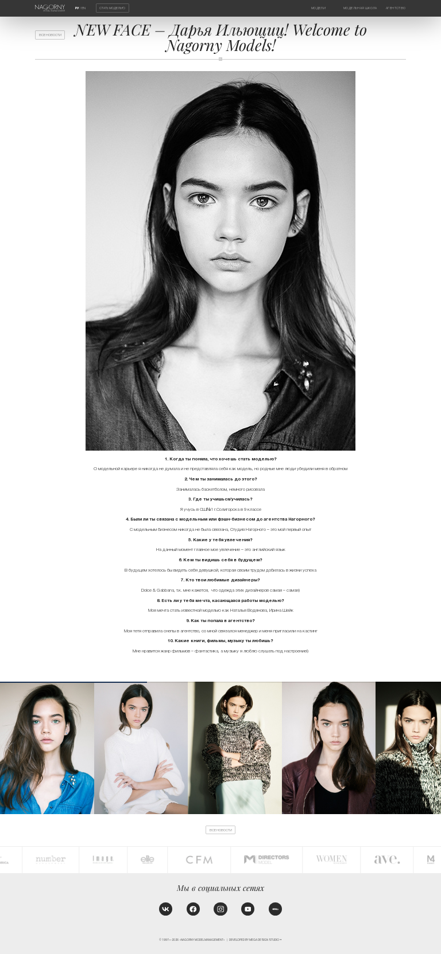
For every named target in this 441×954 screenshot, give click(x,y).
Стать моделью (112, 8)
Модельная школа (360, 8)
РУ (77, 8)
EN (84, 8)
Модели (318, 8)
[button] (431, 747)
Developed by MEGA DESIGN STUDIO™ (255, 940)
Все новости (50, 35)
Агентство (395, 8)
